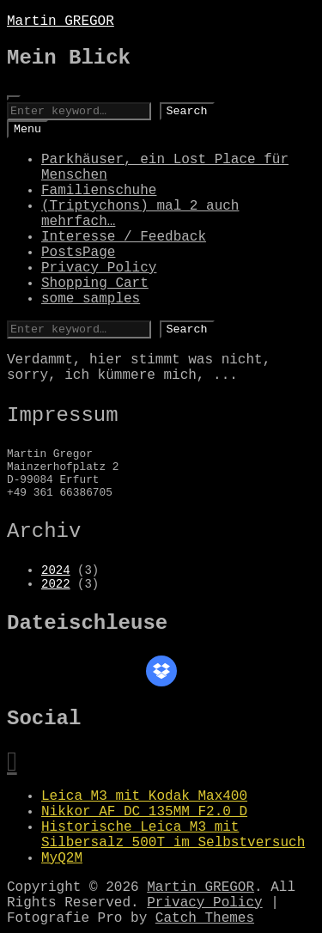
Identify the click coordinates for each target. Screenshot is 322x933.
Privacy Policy (98, 268)
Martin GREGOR (60, 21)
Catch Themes (204, 918)
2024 (55, 570)
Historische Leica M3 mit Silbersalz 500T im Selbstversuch (173, 835)
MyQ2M (61, 858)
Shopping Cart (95, 283)
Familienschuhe (98, 190)
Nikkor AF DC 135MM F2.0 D (144, 812)
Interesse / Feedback (123, 237)
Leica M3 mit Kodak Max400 (144, 796)
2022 (55, 584)
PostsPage (78, 252)
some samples (90, 299)
